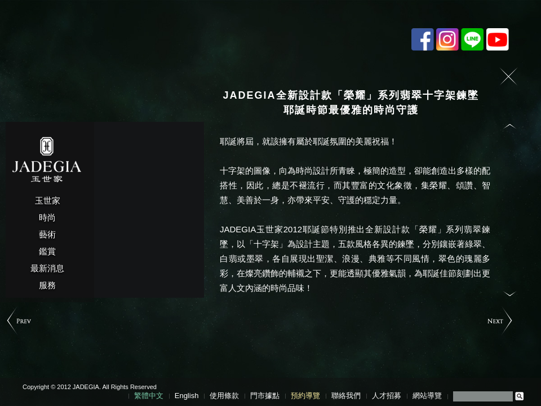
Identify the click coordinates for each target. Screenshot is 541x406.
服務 (47, 285)
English (187, 395)
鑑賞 (47, 251)
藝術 (47, 234)
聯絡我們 (346, 395)
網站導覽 (427, 395)
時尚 (47, 217)
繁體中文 (148, 395)
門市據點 (265, 395)
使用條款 (224, 395)
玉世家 (47, 200)
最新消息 (47, 268)
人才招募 (386, 395)
